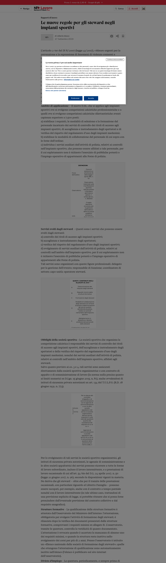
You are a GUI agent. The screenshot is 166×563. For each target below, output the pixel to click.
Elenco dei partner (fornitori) (56, 90)
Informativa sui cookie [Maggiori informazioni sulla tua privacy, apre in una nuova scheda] (71, 79)
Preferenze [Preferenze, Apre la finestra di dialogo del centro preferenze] (75, 98)
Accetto (91, 98)
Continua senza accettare (115, 59)
